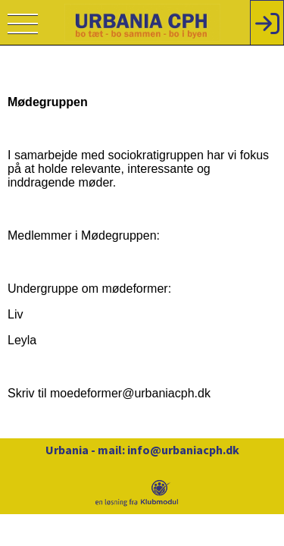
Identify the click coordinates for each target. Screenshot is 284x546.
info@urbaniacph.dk (183, 449)
